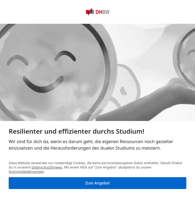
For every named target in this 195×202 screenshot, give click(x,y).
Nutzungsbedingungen (26, 171)
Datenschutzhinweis (47, 167)
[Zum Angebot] (97, 183)
